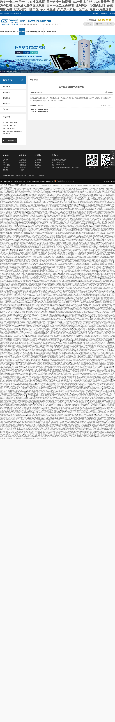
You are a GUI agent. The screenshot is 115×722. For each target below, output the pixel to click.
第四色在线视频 (32, 260)
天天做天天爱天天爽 (7, 377)
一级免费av (15, 291)
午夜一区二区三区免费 (104, 272)
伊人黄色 (19, 293)
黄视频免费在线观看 (50, 396)
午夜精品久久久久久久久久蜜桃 (88, 191)
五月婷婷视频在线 (79, 267)
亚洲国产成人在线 (26, 428)
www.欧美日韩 (28, 427)
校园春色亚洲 (109, 284)
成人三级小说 (87, 273)
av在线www (63, 278)
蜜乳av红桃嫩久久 (50, 283)
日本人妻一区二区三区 (36, 359)
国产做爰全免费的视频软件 (39, 255)
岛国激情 (108, 425)
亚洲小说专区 (3, 224)
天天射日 (71, 297)
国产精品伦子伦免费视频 (95, 403)
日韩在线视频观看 (58, 229)
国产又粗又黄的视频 (90, 243)
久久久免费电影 (94, 404)
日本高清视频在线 (49, 367)
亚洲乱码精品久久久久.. (8, 404)
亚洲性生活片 (62, 356)
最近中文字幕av (4, 381)
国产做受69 (104, 321)
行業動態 (38, 162)
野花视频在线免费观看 (70, 346)
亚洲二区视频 (26, 281)
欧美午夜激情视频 (76, 212)
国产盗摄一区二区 (89, 434)
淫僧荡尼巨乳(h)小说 (55, 235)
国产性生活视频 (62, 380)
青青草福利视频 (45, 266)
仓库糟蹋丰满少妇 (54, 221)
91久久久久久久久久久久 (67, 225)
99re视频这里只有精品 (44, 339)
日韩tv (56, 215)
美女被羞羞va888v (34, 270)
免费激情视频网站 (66, 348)
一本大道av (17, 222)
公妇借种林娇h (97, 239)
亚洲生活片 (102, 343)
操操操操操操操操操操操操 (55, 253)
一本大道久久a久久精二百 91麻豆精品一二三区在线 (52, 317)
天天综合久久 (20, 264)
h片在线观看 (7, 420)
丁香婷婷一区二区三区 (35, 235)
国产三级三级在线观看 (108, 310)
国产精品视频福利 (13, 336)
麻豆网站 (13, 425)
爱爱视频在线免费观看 (56, 366)
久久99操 (18, 229)
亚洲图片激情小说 (46, 356)
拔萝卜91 (32, 250)
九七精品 (57, 436)
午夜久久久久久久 (76, 255)
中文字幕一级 (13, 352)
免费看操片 (91, 195)
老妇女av (108, 407)
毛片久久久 (41, 315)
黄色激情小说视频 (4, 242)
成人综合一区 (6, 256)
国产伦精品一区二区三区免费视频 (84, 280)
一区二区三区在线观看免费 (42, 438)
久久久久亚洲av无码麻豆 (12, 250)
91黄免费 (32, 335)
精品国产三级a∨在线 (25, 366)
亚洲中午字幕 (6, 229)
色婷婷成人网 (90, 242)
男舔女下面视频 (68, 277)
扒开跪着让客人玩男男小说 (87, 281)
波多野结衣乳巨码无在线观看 (49, 228)
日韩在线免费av (108, 250)
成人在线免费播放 (109, 197)
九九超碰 (61, 417)
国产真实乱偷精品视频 (53, 198)
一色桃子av (66, 343)
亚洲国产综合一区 (23, 312)
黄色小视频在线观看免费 (19, 212)
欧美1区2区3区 (45, 436)
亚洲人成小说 (41, 207)
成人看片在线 (98, 302)
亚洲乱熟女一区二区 (42, 405)
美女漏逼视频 (67, 211)
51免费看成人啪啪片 (96, 288)
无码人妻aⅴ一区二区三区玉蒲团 (31, 201)
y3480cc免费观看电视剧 (39, 327)
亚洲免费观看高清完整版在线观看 (86, 221)
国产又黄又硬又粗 (99, 202)
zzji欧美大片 (85, 315)
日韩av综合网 (99, 235)
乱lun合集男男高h (58, 315)
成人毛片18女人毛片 (98, 209)
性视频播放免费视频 (64, 324)
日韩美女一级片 (84, 421)
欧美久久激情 (57, 348)
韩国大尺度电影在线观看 (45, 259)
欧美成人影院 (73, 221)
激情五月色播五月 (31, 197)
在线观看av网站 (45, 209)
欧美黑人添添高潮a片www (89, 212)
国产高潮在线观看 (36, 211)
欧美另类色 (12, 219)
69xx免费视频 (20, 294)
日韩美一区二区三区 (75, 381)
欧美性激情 (75, 396)
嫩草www (104, 270)
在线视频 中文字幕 (56, 318)
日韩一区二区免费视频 (14, 226)
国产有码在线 (104, 260)
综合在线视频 (105, 224)
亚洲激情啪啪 (92, 248)
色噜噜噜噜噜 (27, 195)
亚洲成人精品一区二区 (30, 432)
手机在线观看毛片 (76, 363)
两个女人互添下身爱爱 (63, 422)
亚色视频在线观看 (59, 287)
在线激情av (102, 257)
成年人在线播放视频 (47, 229)
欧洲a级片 (92, 436)
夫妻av (110, 391)
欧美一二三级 (42, 246)
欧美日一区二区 (59, 211)
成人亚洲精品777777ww (19, 310)
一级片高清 (84, 381)
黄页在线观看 (88, 207)
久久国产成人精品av (44, 346)
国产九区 (3, 366)
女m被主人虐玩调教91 (23, 350)
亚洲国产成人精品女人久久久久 (101, 276)
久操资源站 (6, 264)
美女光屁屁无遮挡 (89, 384)
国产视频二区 (5, 259)
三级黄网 (83, 253)
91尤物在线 (75, 211)
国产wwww (105, 243)
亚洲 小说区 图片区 (109, 240)
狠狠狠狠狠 (106, 256)
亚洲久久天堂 (27, 228)
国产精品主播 (14, 427)
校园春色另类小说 (42, 198)
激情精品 (66, 193)
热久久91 (37, 225)
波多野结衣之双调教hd (44, 214)
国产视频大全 (27, 202)
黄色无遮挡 (58, 283)
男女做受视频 (19, 314)
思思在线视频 (55, 260)
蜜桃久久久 (93, 312)
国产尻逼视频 (21, 256)
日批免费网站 (20, 429)
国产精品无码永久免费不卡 (44, 260)
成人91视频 (54, 329)
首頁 (1, 71)
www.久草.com (98, 386)
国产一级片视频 (43, 208)
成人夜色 (93, 197)
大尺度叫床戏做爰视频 (68, 427)
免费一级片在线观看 (76, 348)
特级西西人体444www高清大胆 (91, 294)
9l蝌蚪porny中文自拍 (55, 209)
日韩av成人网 (93, 291)
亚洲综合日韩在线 (71, 278)
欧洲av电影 (111, 339)
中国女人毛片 (32, 284)
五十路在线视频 (69, 188)
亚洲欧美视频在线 (20, 305)
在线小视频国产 (67, 266)
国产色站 (96, 190)
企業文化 (5, 162)
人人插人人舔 (48, 322)
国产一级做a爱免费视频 (68, 262)
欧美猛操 (105, 341)
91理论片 (62, 198)
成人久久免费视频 (56, 236)
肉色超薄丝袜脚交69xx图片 (83, 317)
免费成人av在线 (103, 211)
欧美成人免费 (38, 226)
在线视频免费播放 (60, 335)
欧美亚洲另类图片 (9, 438)
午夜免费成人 (12, 436)
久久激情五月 (55, 264)
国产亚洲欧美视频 (52, 222)
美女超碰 (76, 191)
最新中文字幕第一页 (77, 219)
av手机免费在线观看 (32, 194)
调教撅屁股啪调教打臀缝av (7, 367)
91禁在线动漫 (9, 216)
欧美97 (64, 412)
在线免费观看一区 (14, 243)
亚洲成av (36, 357)
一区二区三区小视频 (51, 216)
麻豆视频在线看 (82, 319)
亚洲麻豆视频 (24, 286)
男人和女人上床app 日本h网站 (94, 286)
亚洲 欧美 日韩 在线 (68, 327)
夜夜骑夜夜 (64, 408)
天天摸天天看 (57, 290)
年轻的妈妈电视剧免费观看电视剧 (63, 425)
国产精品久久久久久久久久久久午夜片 (90, 391)
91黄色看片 (12, 228)
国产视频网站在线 (31, 390)
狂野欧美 (31, 224)
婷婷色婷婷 (68, 198)
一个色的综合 (103, 370)
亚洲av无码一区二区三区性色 (87, 208)
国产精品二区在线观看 (108, 222)
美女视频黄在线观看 (78, 360)
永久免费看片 (76, 238)
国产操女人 (27, 249)
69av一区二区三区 (10, 252)
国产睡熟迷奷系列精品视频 (16, 272)
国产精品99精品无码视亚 (108, 365)
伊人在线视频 (45, 221)
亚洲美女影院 (26, 329)
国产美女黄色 (97, 224)
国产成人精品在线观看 (27, 412)
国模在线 (32, 216)
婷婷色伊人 (76, 250)
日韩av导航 (55, 380)
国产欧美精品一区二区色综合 (92, 260)
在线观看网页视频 (33, 207)
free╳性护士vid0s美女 (109, 195)
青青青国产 (89, 276)
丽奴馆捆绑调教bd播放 (38, 418)
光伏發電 (6, 109)
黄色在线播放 (40, 215)
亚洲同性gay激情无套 (10, 205)
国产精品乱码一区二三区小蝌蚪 (58, 403)
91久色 (42, 380)
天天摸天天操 (54, 214)
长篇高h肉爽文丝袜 (36, 355)
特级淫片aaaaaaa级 (107, 207)
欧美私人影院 (19, 202)
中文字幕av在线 (99, 218)
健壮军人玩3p (35, 376)
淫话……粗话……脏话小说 (100, 367)
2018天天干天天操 (43, 278)
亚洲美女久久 (44, 408)
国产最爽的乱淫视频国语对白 (40, 239)
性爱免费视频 (25, 345)
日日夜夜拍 (71, 308)
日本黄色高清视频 (12, 224)
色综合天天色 (60, 396)
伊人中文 (91, 315)
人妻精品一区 (60, 248)
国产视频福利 (77, 353)
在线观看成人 (16, 214)
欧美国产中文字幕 (11, 283)
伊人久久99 (57, 256)
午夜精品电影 (25, 373)
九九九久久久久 (84, 193)
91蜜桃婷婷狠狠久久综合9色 (38, 377)
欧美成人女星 (3, 341)
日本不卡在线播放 (95, 335)
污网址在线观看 (71, 412)
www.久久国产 (99, 250)
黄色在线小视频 (75, 204)
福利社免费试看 (11, 329)
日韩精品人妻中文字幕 (82, 278)
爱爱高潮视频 (41, 360)
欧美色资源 (69, 311)
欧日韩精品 (53, 243)
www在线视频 (30, 396)
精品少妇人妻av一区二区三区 (83, 398)
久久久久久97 (72, 435)
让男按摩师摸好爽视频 (38, 332)
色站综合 (34, 256)
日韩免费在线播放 (64, 304)
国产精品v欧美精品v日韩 (34, 219)
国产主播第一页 (35, 288)
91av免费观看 (98, 283)
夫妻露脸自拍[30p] (35, 243)
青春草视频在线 (108, 290)
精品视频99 (77, 214)
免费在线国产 (13, 422)
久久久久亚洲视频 (60, 212)
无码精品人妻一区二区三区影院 (54, 246)
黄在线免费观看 (100, 333)
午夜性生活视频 (91, 422)
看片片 (42, 329)
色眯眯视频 (84, 331)
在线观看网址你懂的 (61, 429)
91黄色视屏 (64, 341)
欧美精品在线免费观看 (31, 353)
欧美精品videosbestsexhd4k (96, 236)
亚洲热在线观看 (74, 195)
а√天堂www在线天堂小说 (12, 332)
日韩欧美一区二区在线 (104, 415)
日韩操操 (96, 242)
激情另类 (63, 350)
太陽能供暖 (6, 103)
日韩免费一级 (65, 252)
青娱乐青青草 (73, 257)
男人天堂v (57, 194)
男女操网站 (98, 346)
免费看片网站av (12, 350)
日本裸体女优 (109, 287)
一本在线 (8, 363)
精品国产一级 (8, 343)
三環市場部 (41, 105)
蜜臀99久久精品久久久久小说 (28, 215)
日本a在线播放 (71, 228)
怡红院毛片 (60, 293)
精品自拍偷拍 (38, 212)
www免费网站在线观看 (38, 331)
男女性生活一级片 (108, 262)
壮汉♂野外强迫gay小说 (72, 242)
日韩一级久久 (37, 221)
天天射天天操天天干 (58, 188)
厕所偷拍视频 (99, 262)
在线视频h (25, 398)
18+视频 (16, 197)
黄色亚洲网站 (94, 410)
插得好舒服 (23, 226)
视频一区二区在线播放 (62, 207)
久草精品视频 (79, 229)
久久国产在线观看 (100, 304)
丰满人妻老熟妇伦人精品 (92, 259)
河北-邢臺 (32, 176)
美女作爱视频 (49, 319)
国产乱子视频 (60, 277)
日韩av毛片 (96, 429)
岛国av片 (63, 336)
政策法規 (38, 167)
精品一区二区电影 (27, 327)
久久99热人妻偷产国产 (38, 195)
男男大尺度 (50, 379)
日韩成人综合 (15, 420)
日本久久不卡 (45, 235)
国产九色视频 (46, 226)
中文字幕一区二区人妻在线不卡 (63, 307)
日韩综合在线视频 (57, 373)
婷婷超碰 (63, 235)
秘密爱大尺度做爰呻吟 (73, 281)
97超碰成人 (75, 311)
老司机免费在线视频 (43, 435)
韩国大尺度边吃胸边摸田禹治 (65, 214)
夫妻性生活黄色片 (38, 236)
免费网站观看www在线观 (67, 224)
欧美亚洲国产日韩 (49, 191)
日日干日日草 (28, 333)
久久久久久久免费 (99, 331)
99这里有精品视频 (57, 219)
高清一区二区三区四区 (17, 435)
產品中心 (15, 31)
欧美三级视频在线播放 (93, 370)
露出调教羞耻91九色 (30, 367)
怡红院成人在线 (35, 248)
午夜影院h (104, 219)
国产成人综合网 (56, 305)
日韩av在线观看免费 (47, 363)
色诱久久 (98, 243)
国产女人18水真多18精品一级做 (35, 342)
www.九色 (5, 257)
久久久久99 (88, 360)
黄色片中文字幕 (25, 386)
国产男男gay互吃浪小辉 (52, 205)
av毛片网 (24, 369)
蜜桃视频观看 (79, 288)
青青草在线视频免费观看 (107, 278)
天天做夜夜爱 (83, 355)
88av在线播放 (104, 324)
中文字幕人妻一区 (107, 267)
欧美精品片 (12, 233)
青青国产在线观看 (4, 188)
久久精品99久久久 (48, 359)
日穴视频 (105, 327)
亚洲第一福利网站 (97, 389)
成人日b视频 (77, 325)
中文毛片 (27, 319)
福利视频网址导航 (102, 412)
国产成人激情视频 (62, 232)
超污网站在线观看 (19, 300)
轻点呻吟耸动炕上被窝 (68, 405)
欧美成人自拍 (93, 435)
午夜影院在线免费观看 (102, 307)
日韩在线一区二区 (15, 207)
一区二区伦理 (97, 365)
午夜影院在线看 (47, 311)
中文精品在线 (73, 209)
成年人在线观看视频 (93, 305)
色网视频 (53, 207)
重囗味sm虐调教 (48, 391)
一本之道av (106, 369)
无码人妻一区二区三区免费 (9, 246)
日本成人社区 (101, 407)
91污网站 (29, 331)
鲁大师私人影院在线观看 (7, 197)
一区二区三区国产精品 (107, 346)
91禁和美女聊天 (102, 408)
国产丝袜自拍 (76, 341)
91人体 (82, 243)
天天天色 (45, 324)
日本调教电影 (70, 235)
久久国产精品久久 (55, 225)
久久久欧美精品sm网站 (54, 408)
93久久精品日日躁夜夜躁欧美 (82, 366)
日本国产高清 (22, 259)
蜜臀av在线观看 (74, 343)
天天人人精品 (43, 345)
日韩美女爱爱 (44, 424)
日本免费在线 (29, 236)
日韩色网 (100, 341)
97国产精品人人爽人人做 (86, 238)
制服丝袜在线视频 (24, 250)
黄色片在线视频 (4, 386)
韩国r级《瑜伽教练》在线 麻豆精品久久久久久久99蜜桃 (72, 332)
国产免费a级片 (88, 209)
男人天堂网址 (28, 332)
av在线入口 (6, 253)
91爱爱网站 (92, 400)
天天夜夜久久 (76, 328)
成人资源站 (52, 197)
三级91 (108, 304)
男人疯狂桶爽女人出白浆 (105, 305)
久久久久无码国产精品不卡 (77, 310)
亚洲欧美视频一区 (20, 236)
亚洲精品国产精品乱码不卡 (78, 272)
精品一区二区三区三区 (85, 321)
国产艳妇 (52, 257)
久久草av (2, 355)
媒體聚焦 (38, 165)
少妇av (50, 231)
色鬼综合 (32, 233)
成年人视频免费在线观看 (37, 249)
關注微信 (112, 13)
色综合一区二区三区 (20, 204)
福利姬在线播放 (45, 420)
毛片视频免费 (59, 245)
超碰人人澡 (22, 197)
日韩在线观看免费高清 (98, 205)
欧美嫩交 (72, 253)
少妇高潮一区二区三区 (105, 352)
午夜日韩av (72, 215)
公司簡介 (6, 155)
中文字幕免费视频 (86, 363)
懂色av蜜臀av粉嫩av (100, 281)
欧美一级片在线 (11, 236)
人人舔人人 (99, 222)
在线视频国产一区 (23, 225)
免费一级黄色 (104, 366)
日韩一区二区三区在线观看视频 (47, 245)
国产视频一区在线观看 (100, 252)
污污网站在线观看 (51, 277)
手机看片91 (99, 256)
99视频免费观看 (49, 331)
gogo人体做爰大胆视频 (33, 259)
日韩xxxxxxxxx (85, 318)
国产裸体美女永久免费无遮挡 (33, 287)
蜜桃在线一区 (66, 218)
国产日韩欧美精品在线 (57, 374)
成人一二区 (18, 403)
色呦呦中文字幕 (39, 233)
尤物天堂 (46, 197)
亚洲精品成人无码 (78, 190)
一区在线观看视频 (50, 272)
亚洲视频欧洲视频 (45, 252)
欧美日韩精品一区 (70, 287)
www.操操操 (90, 194)
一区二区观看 (66, 272)
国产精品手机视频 (57, 231)
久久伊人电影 (82, 396)
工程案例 (28, 31)
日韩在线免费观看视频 (39, 280)
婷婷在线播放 (89, 232)
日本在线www (92, 339)
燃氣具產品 (6, 86)
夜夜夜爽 (14, 225)
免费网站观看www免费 (17, 195)
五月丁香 (27, 349)
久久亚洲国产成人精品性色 (104, 233)
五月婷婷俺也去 (36, 304)
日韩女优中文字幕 (26, 253)
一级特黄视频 (50, 286)
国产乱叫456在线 (77, 425)
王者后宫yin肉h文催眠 (35, 266)
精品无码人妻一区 (66, 236)
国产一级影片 (54, 332)
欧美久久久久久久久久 (54, 381)
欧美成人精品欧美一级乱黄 (97, 308)
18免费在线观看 (76, 236)
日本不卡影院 (32, 398)
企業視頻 (34, 31)
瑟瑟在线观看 (104, 204)
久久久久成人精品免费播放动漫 (8, 293)
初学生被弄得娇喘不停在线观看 (23, 277)
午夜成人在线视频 (49, 342)
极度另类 (65, 246)
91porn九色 (68, 222)
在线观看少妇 (26, 200)
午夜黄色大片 (100, 197)
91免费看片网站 (97, 207)
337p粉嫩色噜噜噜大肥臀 (13, 280)
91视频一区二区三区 (33, 352)
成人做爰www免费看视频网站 (102, 280)
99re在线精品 (56, 359)
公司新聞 (38, 160)
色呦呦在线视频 (65, 257)
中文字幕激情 (36, 424)
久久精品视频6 (71, 415)
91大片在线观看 (83, 195)
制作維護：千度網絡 (109, 181)
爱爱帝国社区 (61, 222)
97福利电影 (94, 420)
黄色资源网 (12, 198)
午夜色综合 (73, 252)
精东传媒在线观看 (108, 345)
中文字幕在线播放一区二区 (95, 198)
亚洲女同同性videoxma (101, 264)
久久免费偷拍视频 (31, 379)
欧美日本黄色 (25, 235)
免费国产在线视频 (70, 288)
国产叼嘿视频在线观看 (108, 301)
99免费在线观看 (31, 421)
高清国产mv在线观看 (95, 301)
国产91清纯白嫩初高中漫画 (49, 263)
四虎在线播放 (39, 350)
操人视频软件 (10, 324)
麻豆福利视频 (86, 197)
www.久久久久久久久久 (32, 208)
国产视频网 (5, 228)
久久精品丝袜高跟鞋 (15, 376)
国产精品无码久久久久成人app (80, 198)
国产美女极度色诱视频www (106, 188)
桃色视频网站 (66, 233)
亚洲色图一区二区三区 (103, 248)
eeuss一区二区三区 (46, 200)
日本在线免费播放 (74, 394)
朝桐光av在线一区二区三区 (31, 245)
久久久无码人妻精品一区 (37, 190)
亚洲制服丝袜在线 (96, 360)
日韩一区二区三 (89, 224)
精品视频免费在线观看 (100, 319)
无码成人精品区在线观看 (7, 218)
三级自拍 (59, 243)
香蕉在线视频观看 (44, 352)
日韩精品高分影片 (20, 198)
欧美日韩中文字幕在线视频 (96, 193)
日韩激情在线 (50, 370)
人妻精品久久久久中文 (37, 400)
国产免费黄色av (76, 284)
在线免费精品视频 (85, 352)
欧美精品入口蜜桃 (79, 224)
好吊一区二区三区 (76, 345)
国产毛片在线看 (28, 290)
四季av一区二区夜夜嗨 (105, 259)
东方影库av (94, 277)
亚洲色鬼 (47, 332)
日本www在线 (63, 319)
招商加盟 (40, 31)
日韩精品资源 (65, 195)
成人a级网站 (101, 263)
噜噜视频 (98, 204)
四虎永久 (41, 191)
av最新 (28, 216)
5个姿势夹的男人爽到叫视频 (77, 233)
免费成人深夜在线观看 (35, 263)
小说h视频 (41, 308)
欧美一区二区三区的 (56, 255)
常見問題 (13, 71)
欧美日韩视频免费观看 (26, 401)
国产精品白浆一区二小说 (41, 302)
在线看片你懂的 (49, 315)
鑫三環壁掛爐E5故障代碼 (41, 111)
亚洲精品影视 (87, 267)
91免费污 (104, 328)
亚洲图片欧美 (33, 386)
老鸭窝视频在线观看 (12, 315)
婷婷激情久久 (86, 226)
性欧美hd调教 (67, 357)
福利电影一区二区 (65, 365)
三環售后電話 (41, 176)
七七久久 (99, 191)
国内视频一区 (11, 346)
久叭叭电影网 (93, 228)
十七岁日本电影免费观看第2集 (53, 242)
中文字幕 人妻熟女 (96, 226)
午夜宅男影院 (65, 290)
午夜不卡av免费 (101, 393)
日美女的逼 (31, 225)
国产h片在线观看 (85, 420)
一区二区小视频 (63, 281)
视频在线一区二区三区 (79, 245)
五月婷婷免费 (67, 345)
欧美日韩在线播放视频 (22, 219)
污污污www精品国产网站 (66, 338)
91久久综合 (87, 338)
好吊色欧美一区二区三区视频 (73, 270)
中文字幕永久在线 (59, 342)
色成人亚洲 (18, 193)
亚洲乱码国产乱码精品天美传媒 (18, 188)
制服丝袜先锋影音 (45, 225)
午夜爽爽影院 (106, 283)
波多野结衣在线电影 (15, 253)
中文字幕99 (88, 200)
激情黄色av (47, 308)
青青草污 (107, 427)
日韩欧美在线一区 (64, 221)
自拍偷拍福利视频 (26, 191)
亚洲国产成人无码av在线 (12, 328)
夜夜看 (110, 307)
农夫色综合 (79, 436)
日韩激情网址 (41, 353)
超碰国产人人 (10, 190)
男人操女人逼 (85, 312)
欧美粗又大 (110, 408)
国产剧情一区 (60, 200)
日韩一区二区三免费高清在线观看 (105, 212)
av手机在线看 (82, 276)
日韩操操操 (67, 239)
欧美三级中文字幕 (9, 300)
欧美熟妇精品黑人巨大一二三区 (76, 383)
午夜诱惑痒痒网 (67, 420)
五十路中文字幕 (45, 403)
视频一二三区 (32, 405)
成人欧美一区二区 (88, 239)
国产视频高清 (22, 291)
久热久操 (72, 398)
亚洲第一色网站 (84, 394)
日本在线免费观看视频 (99, 329)
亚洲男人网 (66, 253)
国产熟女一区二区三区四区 (35, 312)
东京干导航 (100, 291)
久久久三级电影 (94, 352)
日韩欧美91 (108, 359)
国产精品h (43, 288)
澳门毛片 (4, 200)
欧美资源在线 (77, 249)
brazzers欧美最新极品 (17, 317)
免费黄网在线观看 (12, 393)
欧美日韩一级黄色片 (41, 348)
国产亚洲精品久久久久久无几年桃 (53, 190)
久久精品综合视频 (5, 274)
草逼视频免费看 (45, 304)
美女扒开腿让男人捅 (7, 212)
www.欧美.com (33, 242)
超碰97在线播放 (94, 188)
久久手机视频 (78, 297)
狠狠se (63, 242)
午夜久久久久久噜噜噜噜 (44, 273)
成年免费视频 (43, 270)
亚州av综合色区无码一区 (108, 353)
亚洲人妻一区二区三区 (18, 319)
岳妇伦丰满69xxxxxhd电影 (40, 295)
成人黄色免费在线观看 (42, 298)
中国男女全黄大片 (48, 333)
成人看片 (87, 401)
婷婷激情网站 (86, 295)
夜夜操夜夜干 (69, 411)
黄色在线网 (68, 201)
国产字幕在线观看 (26, 248)
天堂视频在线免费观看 (88, 252)
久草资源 (29, 363)
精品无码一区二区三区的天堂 (98, 336)
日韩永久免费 (67, 202)
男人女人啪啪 (29, 240)
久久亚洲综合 (27, 360)
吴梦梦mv (34, 214)
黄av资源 (76, 374)
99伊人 (44, 343)
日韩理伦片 (71, 291)
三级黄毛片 (82, 367)
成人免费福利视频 (49, 195)
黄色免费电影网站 (36, 202)
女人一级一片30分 (75, 194)
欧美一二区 (54, 248)
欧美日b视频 (84, 362)
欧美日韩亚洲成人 (80, 232)
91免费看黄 (7, 362)
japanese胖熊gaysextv (95, 417)
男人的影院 (87, 246)
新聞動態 (22, 31)
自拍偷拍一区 (85, 188)
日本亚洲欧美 (98, 377)
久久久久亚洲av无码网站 (78, 201)
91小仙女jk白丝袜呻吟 (91, 415)
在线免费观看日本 (108, 235)
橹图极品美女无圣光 (53, 355)
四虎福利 (82, 302)
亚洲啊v (100, 410)
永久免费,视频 (8, 429)
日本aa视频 (62, 273)
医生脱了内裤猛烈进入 (26, 280)
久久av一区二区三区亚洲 (106, 294)
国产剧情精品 (71, 226)
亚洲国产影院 (29, 425)
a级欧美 (8, 366)
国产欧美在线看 (15, 274)
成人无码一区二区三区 (14, 394)
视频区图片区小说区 (105, 253)
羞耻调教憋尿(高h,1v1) (10, 397)
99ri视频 (32, 222)
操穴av (4, 269)
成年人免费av (65, 353)
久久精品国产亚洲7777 (30, 307)
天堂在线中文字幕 (40, 216)
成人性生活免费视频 (58, 204)
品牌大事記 (6, 165)
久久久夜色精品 (60, 288)
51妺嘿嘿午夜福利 (100, 221)
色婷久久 (57, 435)
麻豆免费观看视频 (96, 270)
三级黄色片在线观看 (74, 314)
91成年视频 (29, 256)
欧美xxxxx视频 (6, 284)
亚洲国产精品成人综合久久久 (98, 338)
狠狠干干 (44, 321)
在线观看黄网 (51, 335)
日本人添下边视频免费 (19, 208)
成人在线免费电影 (97, 267)
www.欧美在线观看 (97, 216)
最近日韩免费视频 (87, 327)
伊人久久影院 (26, 380)
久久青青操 (5, 273)
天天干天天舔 (28, 238)
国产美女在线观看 (97, 328)
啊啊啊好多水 (35, 293)
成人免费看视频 (18, 331)
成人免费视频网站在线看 (65, 328)
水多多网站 (70, 267)
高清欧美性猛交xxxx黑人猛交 (83, 216)
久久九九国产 (58, 195)
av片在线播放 (3, 350)
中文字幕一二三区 (24, 274)
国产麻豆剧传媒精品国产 (85, 432)
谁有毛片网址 (4, 394)
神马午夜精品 (56, 350)
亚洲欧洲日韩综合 (65, 194)
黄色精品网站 (41, 242)
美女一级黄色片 (103, 404)
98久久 (80, 336)
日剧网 (34, 257)
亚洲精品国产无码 (31, 205)
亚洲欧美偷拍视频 (96, 215)
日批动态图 (18, 191)
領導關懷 (5, 167)
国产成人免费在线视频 (6, 214)
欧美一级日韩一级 (79, 405)
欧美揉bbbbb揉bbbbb (10, 238)
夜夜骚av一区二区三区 (47, 202)
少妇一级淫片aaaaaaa (71, 342)
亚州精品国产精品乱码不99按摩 (100, 225)
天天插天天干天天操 (56, 252)
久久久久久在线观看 (25, 252)
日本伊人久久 (40, 272)
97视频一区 (48, 305)
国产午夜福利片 (36, 428)
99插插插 (53, 226)
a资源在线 (72, 216)
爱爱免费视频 (76, 300)
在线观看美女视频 (33, 404)
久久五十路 (48, 329)
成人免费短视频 (4, 198)
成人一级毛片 (97, 428)
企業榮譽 (5, 170)
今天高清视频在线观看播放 (55, 218)
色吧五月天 (104, 226)
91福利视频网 (64, 436)
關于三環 (99, 24)
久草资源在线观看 (77, 205)
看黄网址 (61, 205)
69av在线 (34, 276)
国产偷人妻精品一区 (83, 417)
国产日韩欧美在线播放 (33, 291)
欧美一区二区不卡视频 (80, 235)
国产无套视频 (97, 315)
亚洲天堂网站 (71, 232)
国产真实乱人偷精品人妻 (107, 380)
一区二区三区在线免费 (26, 418)
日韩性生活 (86, 291)
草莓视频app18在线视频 (30, 272)
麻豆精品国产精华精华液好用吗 (54, 360)
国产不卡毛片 (89, 429)
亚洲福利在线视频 (55, 369)
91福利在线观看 (60, 418)
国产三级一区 (50, 290)
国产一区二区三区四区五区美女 (35, 188)
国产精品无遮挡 (49, 238)
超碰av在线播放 (15, 362)
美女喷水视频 (18, 438)
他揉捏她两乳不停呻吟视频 (79, 286)
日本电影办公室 (24, 242)
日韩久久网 (9, 431)
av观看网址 (78, 318)
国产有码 (56, 333)
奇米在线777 (54, 273)
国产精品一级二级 (95, 366)
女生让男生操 (39, 197)
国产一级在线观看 (36, 228)
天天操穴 (67, 393)
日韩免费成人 (9, 310)
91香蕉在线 (56, 208)
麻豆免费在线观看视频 (27, 221)
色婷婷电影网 (19, 228)
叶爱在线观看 (37, 240)
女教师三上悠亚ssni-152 (51, 280)
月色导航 (65, 366)
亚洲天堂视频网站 (76, 274)
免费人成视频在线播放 (94, 324)
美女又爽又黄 (83, 370)
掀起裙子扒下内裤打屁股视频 (75, 380)
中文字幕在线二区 (15, 242)
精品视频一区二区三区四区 (50, 398)
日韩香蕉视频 (79, 226)
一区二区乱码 (106, 194)
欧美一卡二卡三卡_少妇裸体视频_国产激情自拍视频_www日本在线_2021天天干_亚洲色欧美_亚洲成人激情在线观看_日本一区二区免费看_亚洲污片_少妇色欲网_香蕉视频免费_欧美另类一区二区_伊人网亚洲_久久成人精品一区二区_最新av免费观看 (57, 5)
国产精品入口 (5, 305)
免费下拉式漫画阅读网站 (103, 228)
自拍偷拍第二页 (98, 345)
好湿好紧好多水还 (37, 422)
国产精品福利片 (64, 367)
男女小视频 (76, 335)
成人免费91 (81, 200)
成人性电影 (67, 204)
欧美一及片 (63, 333)
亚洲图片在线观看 (16, 357)
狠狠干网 (46, 314)
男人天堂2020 (77, 188)
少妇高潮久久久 (105, 215)
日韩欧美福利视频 (40, 250)
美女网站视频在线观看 (84, 387)
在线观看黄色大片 (68, 249)
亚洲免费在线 (30, 226)
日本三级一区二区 (51, 288)
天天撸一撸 (56, 417)
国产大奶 (43, 301)
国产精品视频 (5, 243)
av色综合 (81, 434)
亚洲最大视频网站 (24, 335)
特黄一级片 (23, 267)
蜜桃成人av (26, 233)
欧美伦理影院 (47, 284)
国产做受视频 (36, 232)
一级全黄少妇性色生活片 (30, 435)
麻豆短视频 (101, 277)
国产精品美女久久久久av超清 (76, 207)
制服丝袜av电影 (42, 370)
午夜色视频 (75, 386)
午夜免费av (105, 376)
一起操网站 (102, 238)
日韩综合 (12, 305)
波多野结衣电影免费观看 (100, 231)
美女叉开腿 (10, 208)
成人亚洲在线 (19, 233)
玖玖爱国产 (49, 386)
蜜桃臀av (104, 318)
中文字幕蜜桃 (87, 277)
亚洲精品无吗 (78, 197)
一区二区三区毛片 (60, 270)
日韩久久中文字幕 (10, 405)
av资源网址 (60, 345)
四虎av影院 (68, 274)
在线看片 (44, 219)
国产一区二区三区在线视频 (61, 291)
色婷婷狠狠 (17, 267)
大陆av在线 (45, 287)
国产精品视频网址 (11, 287)
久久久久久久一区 (60, 201)
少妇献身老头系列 (44, 387)
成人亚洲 (50, 208)
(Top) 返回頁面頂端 (105, 105)
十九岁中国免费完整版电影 (60, 240)
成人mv (18, 252)
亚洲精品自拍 (53, 346)
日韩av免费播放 (82, 257)
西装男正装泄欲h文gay (44, 407)
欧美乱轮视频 (79, 350)
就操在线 (96, 238)
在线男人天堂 (90, 386)
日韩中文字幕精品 (41, 379)
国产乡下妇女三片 (88, 190)
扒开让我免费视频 (40, 264)
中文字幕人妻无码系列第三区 (88, 314)
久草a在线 (42, 384)
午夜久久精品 (70, 301)
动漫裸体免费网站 (15, 284)
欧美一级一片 (36, 341)
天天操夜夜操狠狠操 (105, 434)
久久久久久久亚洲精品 (88, 345)
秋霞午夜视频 (18, 231)
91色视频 (54, 200)
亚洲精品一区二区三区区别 (39, 277)
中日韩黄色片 (22, 379)
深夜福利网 (19, 329)
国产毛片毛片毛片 (105, 429)
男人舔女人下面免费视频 (8, 424)
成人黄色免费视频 (45, 243)
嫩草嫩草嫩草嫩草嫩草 (87, 214)
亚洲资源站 (81, 218)
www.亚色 (79, 252)
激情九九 (5, 308)
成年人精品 (39, 398)
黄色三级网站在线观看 (63, 216)
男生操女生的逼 (85, 353)
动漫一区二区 (95, 253)
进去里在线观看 (12, 400)
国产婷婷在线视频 (18, 356)
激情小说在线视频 (107, 405)
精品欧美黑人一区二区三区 (14, 408)
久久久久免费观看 (107, 403)
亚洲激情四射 (35, 191)
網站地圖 (96, 13)
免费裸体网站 (86, 301)
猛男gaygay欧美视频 (73, 208)
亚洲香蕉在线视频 (90, 250)
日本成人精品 (85, 248)
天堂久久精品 (91, 332)
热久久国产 (107, 193)
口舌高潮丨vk (83, 204)
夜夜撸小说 (18, 390)
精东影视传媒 (40, 367)
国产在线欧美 (43, 201)
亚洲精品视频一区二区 (46, 274)
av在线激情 (50, 348)
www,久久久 (29, 424)
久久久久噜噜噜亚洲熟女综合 (14, 269)
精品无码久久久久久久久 (34, 229)
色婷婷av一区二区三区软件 (24, 276)
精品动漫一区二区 (58, 202)
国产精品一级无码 (89, 218)
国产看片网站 (84, 236)
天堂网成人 (69, 333)
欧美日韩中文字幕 (67, 219)
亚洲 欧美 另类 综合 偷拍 (14, 412)
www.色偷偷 (60, 321)
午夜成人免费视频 (68, 190)
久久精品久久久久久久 (92, 211)
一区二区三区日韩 (79, 225)
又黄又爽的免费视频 (46, 240)
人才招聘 (47, 31)
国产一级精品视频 (108, 218)
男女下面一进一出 (102, 350)
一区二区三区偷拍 (96, 274)
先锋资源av (80, 304)
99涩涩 (34, 204)
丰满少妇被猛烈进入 (61, 197)
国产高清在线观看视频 (31, 273)
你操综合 (56, 319)
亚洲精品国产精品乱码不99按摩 (49, 232)
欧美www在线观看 (103, 201)
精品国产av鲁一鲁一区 (74, 352)
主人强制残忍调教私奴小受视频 (45, 276)
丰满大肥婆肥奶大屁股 (88, 425)
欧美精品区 (60, 357)
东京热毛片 (40, 391)
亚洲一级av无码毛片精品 (100, 232)
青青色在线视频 (76, 420)
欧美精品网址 (82, 386)
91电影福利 (34, 360)
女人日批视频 (91, 204)
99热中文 (104, 315)
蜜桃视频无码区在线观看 (108, 216)
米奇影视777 (57, 336)
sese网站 (4, 331)
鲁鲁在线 (102, 427)
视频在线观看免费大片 (68, 283)
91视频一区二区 (48, 188)
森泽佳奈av (40, 314)
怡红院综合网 (17, 377)
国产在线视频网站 (34, 384)
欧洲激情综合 (91, 222)
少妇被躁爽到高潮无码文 (24, 211)
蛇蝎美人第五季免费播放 (22, 209)
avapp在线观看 (65, 209)
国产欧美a (44, 355)
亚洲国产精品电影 (45, 248)
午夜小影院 (6, 286)
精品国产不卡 (33, 370)
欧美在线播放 (5, 281)
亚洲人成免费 (42, 286)
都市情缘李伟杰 (18, 324)
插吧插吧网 (23, 391)
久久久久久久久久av (55, 262)
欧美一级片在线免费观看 (98, 255)
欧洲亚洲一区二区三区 (35, 297)
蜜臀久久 (71, 379)
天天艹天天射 (87, 350)
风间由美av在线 (98, 194)
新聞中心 (88, 24)
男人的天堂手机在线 (40, 224)
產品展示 (7, 80)
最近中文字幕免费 (21, 205)
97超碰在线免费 (54, 304)
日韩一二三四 (90, 342)
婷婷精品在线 (73, 290)
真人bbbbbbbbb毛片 (22, 246)
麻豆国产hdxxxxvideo (94, 278)
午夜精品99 (9, 301)
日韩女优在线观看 (27, 341)
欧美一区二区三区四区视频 (40, 193)
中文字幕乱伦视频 (72, 231)
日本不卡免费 (26, 231)
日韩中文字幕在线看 (50, 418)
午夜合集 (14, 240)
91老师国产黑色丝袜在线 (38, 283)
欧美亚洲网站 (59, 249)
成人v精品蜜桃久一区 (37, 366)
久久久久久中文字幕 (68, 191)
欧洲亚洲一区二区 (109, 205)
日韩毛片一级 (101, 287)
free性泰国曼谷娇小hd (88, 202)
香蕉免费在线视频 (8, 267)
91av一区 (51, 314)
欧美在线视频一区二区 (26, 407)
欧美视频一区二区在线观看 (78, 259)
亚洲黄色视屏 (17, 248)
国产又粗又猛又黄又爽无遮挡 (79, 256)
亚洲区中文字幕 (78, 327)
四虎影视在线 (87, 229)
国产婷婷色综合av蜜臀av (67, 263)
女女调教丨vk (85, 249)
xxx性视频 (99, 246)
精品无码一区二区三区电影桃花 (39, 253)
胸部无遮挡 (11, 222)
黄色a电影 (10, 331)
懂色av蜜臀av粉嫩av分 (76, 239)
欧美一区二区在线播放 (91, 201)
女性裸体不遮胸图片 (9, 209)
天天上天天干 (78, 262)
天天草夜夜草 (95, 200)
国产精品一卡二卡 (53, 324)
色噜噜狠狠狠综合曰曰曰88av (46, 194)
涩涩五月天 (59, 327)
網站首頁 (3, 31)
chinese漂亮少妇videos (71, 200)
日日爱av (62, 384)
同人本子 (22, 353)
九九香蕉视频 (91, 300)
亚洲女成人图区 (110, 414)
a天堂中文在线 (99, 195)
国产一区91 (94, 317)
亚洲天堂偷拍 (91, 256)
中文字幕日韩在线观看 (96, 387)
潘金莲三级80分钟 (19, 190)
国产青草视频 (40, 390)
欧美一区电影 (69, 335)
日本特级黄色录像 (27, 343)
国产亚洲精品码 (85, 308)
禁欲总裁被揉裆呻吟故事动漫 (20, 302)
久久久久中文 (11, 359)
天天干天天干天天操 (27, 193)
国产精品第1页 (52, 193)
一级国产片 (40, 324)
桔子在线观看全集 (17, 201)
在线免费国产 (87, 288)
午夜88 (46, 249)
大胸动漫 (111, 341)
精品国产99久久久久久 (90, 269)
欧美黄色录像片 (80, 215)
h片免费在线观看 (55, 224)
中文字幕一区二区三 (34, 209)
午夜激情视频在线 (62, 267)
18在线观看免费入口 (23, 224)
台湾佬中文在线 (48, 233)
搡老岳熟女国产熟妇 (72, 276)
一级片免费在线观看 (61, 226)
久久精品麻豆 (69, 269)
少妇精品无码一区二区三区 (106, 394)
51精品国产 (28, 190)
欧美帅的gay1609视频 (42, 381)
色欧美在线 (12, 194)
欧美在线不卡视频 (82, 305)
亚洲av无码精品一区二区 (25, 257)
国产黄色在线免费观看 (80, 356)
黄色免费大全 (30, 212)
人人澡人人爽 (88, 405)
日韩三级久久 (24, 207)
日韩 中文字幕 (48, 390)
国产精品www (83, 266)
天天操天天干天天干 (31, 198)
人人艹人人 (84, 222)
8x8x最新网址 (13, 348)
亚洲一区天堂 (12, 307)
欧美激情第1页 (69, 248)
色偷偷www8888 (48, 372)
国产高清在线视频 (63, 329)
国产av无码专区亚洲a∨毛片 (15, 200)
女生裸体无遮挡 (61, 269)
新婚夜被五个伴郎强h (17, 411)
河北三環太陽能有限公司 (18, 176)
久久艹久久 (82, 311)
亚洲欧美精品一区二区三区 (95, 266)
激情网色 (22, 214)
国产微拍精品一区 (63, 215)
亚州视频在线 (82, 211)
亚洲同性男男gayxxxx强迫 (46, 291)
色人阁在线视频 (89, 365)
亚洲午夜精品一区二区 (105, 200)
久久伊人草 (12, 202)
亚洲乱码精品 (21, 240)
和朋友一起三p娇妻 (84, 343)
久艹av (58, 263)
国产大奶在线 (56, 259)
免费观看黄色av (36, 343)
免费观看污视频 (6, 425)
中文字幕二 (68, 212)
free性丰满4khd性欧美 (77, 393)
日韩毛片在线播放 (79, 293)
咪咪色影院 (71, 366)
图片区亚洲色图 (101, 312)
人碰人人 (20, 315)
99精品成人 (17, 239)
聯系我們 (104, 13)
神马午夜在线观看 (78, 277)
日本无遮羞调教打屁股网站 (60, 295)
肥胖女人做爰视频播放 (66, 260)
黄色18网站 (80, 357)
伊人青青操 (65, 322)
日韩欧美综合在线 (26, 376)
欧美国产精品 (86, 297)
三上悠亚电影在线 (11, 304)
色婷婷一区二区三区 (72, 336)
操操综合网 (28, 214)
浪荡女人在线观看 (19, 367)
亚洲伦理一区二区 (76, 202)
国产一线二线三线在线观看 (30, 315)
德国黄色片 (36, 238)
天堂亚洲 (89, 253)
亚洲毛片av (94, 373)
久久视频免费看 (60, 401)
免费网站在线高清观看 (81, 408)
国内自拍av (10, 239)
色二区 (52, 215)
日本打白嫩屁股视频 (21, 194)
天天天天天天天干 (50, 310)
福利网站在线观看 (39, 396)
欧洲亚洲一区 (65, 298)
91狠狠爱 (4, 412)
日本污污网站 (24, 284)
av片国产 (110, 324)
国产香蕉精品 (48, 300)
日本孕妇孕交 (68, 250)
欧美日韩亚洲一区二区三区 (96, 249)
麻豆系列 (21, 332)
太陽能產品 (6, 98)
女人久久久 (14, 312)
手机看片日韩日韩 (107, 191)
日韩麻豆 (10, 302)
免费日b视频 (11, 193)
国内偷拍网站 (17, 297)
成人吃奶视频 (58, 191)
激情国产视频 (10, 410)
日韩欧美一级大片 (70, 317)
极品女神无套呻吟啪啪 (48, 212)
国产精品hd (23, 278)
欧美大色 (88, 233)
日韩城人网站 (53, 387)
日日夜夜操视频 (36, 252)
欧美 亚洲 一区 (46, 262)
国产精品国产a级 (70, 350)
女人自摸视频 (86, 322)
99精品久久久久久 (88, 219)
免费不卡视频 (90, 319)
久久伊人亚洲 (106, 387)
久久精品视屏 (51, 201)
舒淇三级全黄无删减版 (11, 211)
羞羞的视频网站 (96, 321)
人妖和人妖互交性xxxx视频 (24, 283)
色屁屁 (26, 260)
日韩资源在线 (22, 308)
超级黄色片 (51, 211)
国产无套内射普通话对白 (39, 290)
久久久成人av (9, 290)
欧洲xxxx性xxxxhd (97, 369)
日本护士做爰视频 (69, 293)
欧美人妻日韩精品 (35, 349)
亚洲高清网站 (70, 197)
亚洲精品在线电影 (8, 297)
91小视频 (106, 214)
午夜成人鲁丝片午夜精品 (37, 218)
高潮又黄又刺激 (29, 389)
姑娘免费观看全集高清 (16, 232)
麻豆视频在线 (60, 193)
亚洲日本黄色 (97, 219)
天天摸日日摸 (74, 400)
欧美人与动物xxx (41, 205)
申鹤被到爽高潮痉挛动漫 (29, 324)
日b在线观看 (111, 421)
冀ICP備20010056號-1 (48, 181)
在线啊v (49, 219)
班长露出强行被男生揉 (35, 262)
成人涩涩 (48, 207)
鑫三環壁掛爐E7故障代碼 (41, 109)
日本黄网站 (7, 221)
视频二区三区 (106, 300)
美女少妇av (19, 398)
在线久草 (25, 269)
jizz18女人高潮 (65, 359)
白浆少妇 (10, 356)
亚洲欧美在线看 (41, 204)
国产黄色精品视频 (66, 255)
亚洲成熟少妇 (57, 276)
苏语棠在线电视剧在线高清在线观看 (11, 266)
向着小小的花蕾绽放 (52, 349)
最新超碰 (21, 249)
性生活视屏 (32, 302)
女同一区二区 (49, 204)
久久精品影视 (3, 263)
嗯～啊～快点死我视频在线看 (37, 319)
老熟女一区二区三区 (95, 353)
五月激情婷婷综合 (13, 257)
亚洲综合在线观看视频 (56, 339)
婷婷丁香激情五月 (67, 302)
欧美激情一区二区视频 (66, 264)
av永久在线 (32, 350)
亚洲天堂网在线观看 (32, 308)
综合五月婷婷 (70, 356)
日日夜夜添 (91, 331)
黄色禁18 (108, 312)
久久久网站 (104, 360)
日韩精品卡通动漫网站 (80, 283)
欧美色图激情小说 (34, 274)
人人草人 (66, 421)
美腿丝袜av (45, 211)
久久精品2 (83, 194)
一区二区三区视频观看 (8, 277)
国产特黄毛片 (83, 300)
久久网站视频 (68, 205)
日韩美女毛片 (63, 355)
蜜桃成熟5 (60, 346)
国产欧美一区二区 (62, 228)
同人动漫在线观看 (26, 255)
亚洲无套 (64, 276)
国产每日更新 (58, 238)
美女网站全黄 (65, 314)
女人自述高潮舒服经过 (41, 222)
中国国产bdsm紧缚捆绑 (19, 216)
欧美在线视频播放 (76, 312)
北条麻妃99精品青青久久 (62, 310)
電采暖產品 (6, 92)
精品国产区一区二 (101, 414)
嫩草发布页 (24, 322)
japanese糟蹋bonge (21, 298)
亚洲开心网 (11, 204)
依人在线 (32, 281)
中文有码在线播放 (4, 207)
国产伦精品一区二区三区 (82, 228)
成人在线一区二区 (82, 324)
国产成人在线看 (65, 381)
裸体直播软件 (57, 331)
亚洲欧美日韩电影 (24, 374)
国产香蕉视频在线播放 (64, 398)
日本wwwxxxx (58, 272)
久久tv (24, 331)
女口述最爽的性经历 (97, 290)
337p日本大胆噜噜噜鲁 (58, 274)
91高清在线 (30, 267)
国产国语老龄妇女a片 (35, 301)
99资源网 (101, 432)
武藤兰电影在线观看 (74, 243)
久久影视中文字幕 (98, 214)
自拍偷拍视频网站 (98, 298)
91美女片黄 (105, 377)
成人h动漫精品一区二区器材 (76, 246)
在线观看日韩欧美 (74, 421)
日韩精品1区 (11, 231)
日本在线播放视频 (84, 376)
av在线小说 (74, 218)
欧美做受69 (94, 233)
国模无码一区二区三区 (82, 346)
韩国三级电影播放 (99, 355)
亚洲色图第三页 (104, 424)
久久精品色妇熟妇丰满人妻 (80, 333)
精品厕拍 (42, 238)
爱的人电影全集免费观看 (18, 318)
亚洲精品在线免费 (16, 221)
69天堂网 (14, 370)
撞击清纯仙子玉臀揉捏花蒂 (61, 297)
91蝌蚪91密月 (99, 240)
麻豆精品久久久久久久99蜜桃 (85, 231)
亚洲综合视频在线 (13, 308)
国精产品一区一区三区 (66, 369)
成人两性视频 (108, 308)
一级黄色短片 (88, 225)
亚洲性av (9, 291)
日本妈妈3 (29, 204)
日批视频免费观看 (9, 191)
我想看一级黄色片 (33, 286)
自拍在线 (73, 357)
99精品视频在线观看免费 (47, 410)
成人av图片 (60, 362)
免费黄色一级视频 (42, 256)
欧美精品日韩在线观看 (76, 389)
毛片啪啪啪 (99, 300)
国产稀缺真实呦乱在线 (78, 273)
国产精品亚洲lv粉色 (5, 249)
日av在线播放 (28, 311)
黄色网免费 (106, 311)
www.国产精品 (42, 386)
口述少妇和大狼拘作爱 (101, 357)
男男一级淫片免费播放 (104, 190)
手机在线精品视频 (16, 235)
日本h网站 (43, 349)
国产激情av (81, 209)
